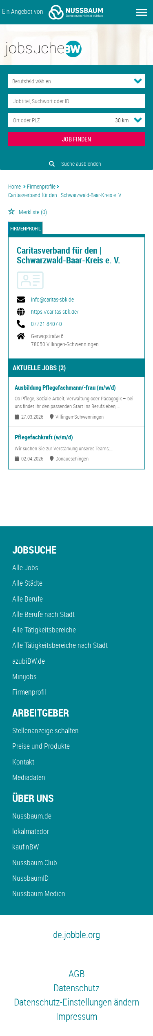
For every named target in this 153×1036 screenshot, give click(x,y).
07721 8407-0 (46, 324)
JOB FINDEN (76, 139)
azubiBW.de (28, 661)
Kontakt (23, 762)
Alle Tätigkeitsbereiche (44, 629)
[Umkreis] (114, 120)
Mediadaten (28, 777)
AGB (77, 973)
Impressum (77, 1016)
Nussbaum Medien (38, 893)
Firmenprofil (25, 228)
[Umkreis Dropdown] (138, 120)
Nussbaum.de (31, 816)
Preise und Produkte (41, 746)
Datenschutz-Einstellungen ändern (76, 1001)
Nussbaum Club (34, 862)
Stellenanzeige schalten (45, 730)
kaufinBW (25, 846)
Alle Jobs (25, 567)
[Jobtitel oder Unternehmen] (76, 101)
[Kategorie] (68, 81)
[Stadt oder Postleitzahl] (54, 120)
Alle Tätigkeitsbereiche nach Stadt (60, 645)
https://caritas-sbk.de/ (55, 312)
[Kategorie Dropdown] (138, 81)
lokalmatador (30, 831)
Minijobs (24, 676)
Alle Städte (27, 583)
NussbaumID (30, 878)
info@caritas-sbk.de (52, 300)
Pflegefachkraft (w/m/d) (44, 437)
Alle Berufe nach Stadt (43, 614)
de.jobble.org (76, 934)
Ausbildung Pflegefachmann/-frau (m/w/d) (65, 387)
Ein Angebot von (52, 12)
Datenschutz (76, 987)
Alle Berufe (27, 599)
